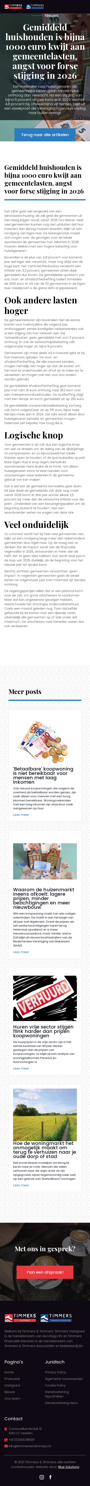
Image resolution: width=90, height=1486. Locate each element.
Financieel (12, 1379)
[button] (79, 6)
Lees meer (21, 815)
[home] (13, 6)
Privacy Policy (55, 1372)
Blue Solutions (68, 1467)
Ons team (12, 1398)
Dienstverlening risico (61, 1403)
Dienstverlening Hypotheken (57, 1394)
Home (9, 1372)
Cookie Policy (55, 1385)
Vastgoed (12, 1385)
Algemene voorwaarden (64, 1379)
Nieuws (9, 1392)
